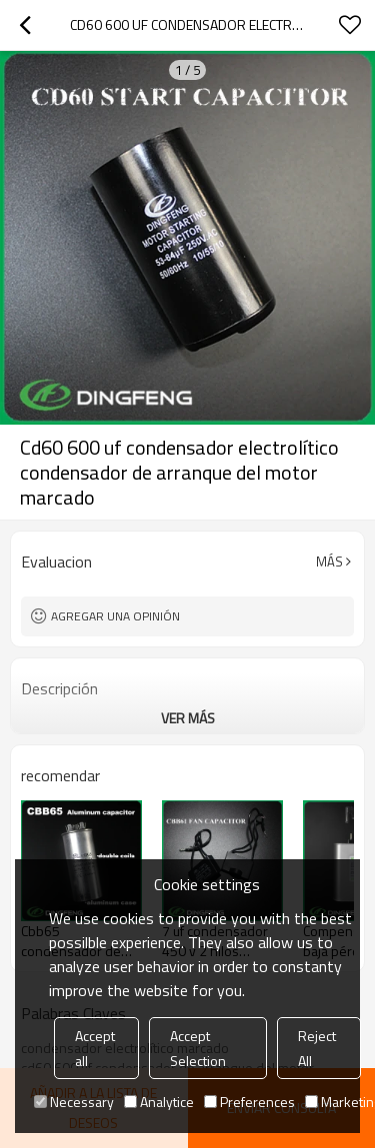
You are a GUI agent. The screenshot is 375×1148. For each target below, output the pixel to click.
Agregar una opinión (115, 615)
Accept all (95, 1048)
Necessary (74, 1101)
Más (329, 562)
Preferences (249, 1101)
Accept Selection (198, 1048)
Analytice (159, 1101)
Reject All (317, 1048)
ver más (188, 717)
